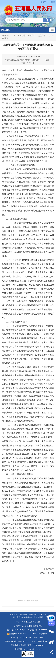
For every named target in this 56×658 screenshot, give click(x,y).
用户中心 (44, 2)
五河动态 (22, 35)
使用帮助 (33, 614)
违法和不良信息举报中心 (23, 617)
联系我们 (13, 614)
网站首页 (5, 29)
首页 (14, 35)
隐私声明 (42, 614)
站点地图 (39, 617)
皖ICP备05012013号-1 (16, 630)
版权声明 (23, 614)
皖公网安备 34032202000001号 (21, 634)
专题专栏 (32, 35)
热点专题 (42, 35)
